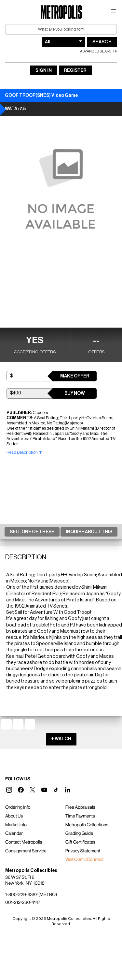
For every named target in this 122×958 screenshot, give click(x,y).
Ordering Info (17, 807)
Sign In (43, 70)
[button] (9, 790)
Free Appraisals (80, 807)
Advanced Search (97, 51)
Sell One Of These (32, 532)
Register (75, 70)
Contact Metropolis (23, 842)
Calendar (14, 833)
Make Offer (74, 376)
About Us (14, 816)
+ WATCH (61, 739)
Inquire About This (89, 532)
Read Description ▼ (25, 452)
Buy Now (74, 393)
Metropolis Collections (86, 825)
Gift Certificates (80, 842)
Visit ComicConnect (84, 859)
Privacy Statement (83, 851)
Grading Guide (79, 833)
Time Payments (80, 816)
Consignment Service (26, 851)
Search (102, 42)
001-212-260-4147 (22, 902)
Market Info (16, 825)
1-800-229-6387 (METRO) (31, 894)
